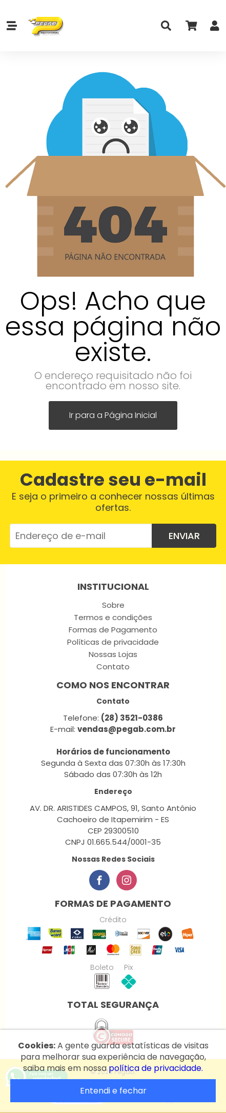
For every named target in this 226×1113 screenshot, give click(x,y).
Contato (113, 666)
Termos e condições (113, 617)
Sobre (113, 605)
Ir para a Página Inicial (113, 415)
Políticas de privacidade (113, 642)
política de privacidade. (156, 1068)
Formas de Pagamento (113, 629)
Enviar (184, 535)
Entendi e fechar (113, 1091)
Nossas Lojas (113, 654)
